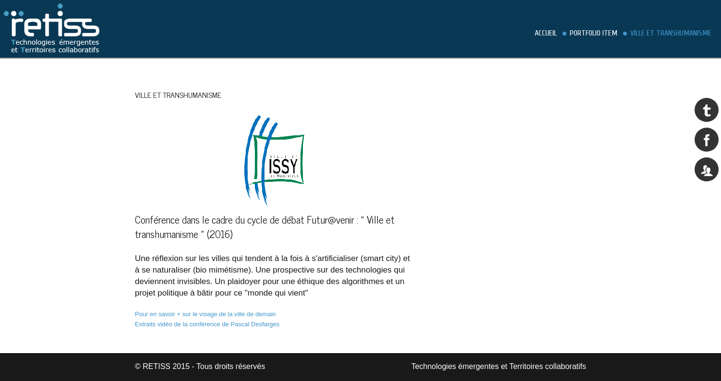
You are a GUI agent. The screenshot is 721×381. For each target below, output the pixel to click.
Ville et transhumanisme (670, 33)
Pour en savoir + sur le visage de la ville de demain (205, 314)
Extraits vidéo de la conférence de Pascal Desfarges (207, 324)
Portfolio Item (593, 33)
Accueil (546, 33)
